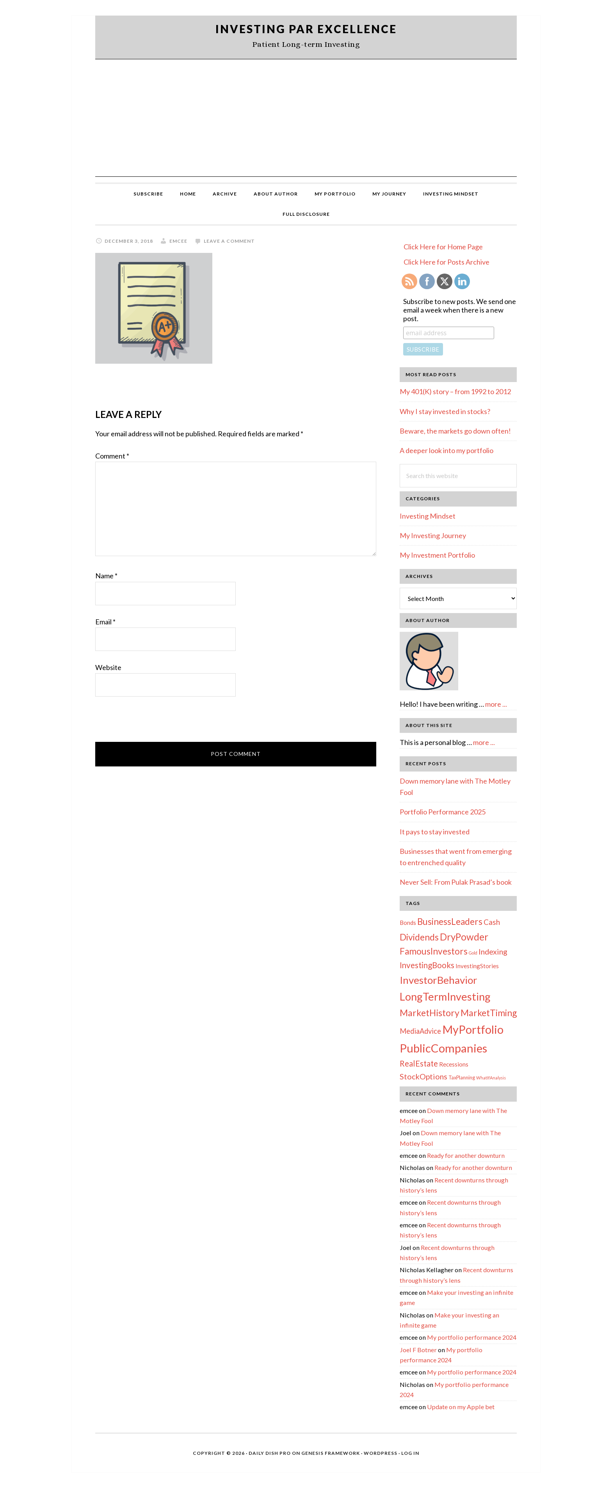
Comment (112, 456)
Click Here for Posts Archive (446, 262)
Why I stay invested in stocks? (445, 411)
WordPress (380, 1453)
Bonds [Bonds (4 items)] (408, 922)
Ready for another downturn (466, 1155)
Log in (410, 1453)
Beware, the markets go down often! (455, 431)
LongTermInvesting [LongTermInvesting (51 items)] (445, 996)
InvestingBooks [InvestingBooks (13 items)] (427, 965)
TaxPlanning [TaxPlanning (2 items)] (461, 1077)
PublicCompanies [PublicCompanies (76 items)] (443, 1048)
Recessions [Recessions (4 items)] (453, 1064)
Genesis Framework (330, 1453)
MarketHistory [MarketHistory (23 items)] (429, 1012)
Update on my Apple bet (461, 1406)
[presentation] (154, 723)
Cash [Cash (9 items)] (492, 921)
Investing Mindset (427, 516)
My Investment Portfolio (437, 555)
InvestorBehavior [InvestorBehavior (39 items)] (438, 980)
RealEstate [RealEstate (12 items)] (419, 1063)
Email (105, 621)
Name (106, 575)
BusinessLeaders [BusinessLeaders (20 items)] (449, 921)
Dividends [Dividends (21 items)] (419, 937)
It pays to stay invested (435, 831)
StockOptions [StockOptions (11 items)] (423, 1076)
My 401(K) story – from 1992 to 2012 (455, 391)
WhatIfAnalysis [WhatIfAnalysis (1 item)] (491, 1077)
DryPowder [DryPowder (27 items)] (464, 936)
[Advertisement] (306, 117)
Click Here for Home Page (443, 246)
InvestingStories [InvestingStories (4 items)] (477, 965)
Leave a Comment (229, 241)
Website (108, 667)
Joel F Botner (418, 1349)
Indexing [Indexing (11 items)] (493, 951)
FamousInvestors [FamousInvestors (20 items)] (434, 951)
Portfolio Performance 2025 (443, 811)
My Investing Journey (433, 535)
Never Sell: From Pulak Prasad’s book (456, 882)
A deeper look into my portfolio (446, 450)
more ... (496, 704)
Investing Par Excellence (306, 29)
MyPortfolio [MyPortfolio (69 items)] (472, 1029)
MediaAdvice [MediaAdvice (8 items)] (420, 1031)
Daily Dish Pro (270, 1453)
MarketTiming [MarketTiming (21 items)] (489, 1012)
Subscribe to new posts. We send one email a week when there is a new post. (459, 310)
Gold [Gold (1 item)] (473, 952)
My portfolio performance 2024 (471, 1337)
